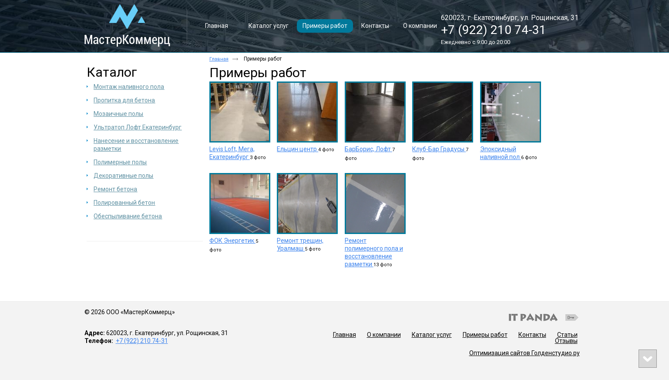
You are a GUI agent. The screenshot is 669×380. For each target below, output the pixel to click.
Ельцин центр (297, 149)
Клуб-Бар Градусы (439, 149)
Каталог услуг (432, 334)
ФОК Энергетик (232, 240)
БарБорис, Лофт (368, 149)
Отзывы (566, 340)
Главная (219, 59)
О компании (384, 334)
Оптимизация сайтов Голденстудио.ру (524, 352)
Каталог (112, 72)
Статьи (567, 334)
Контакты (532, 334)
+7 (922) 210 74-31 (493, 30)
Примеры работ (485, 334)
